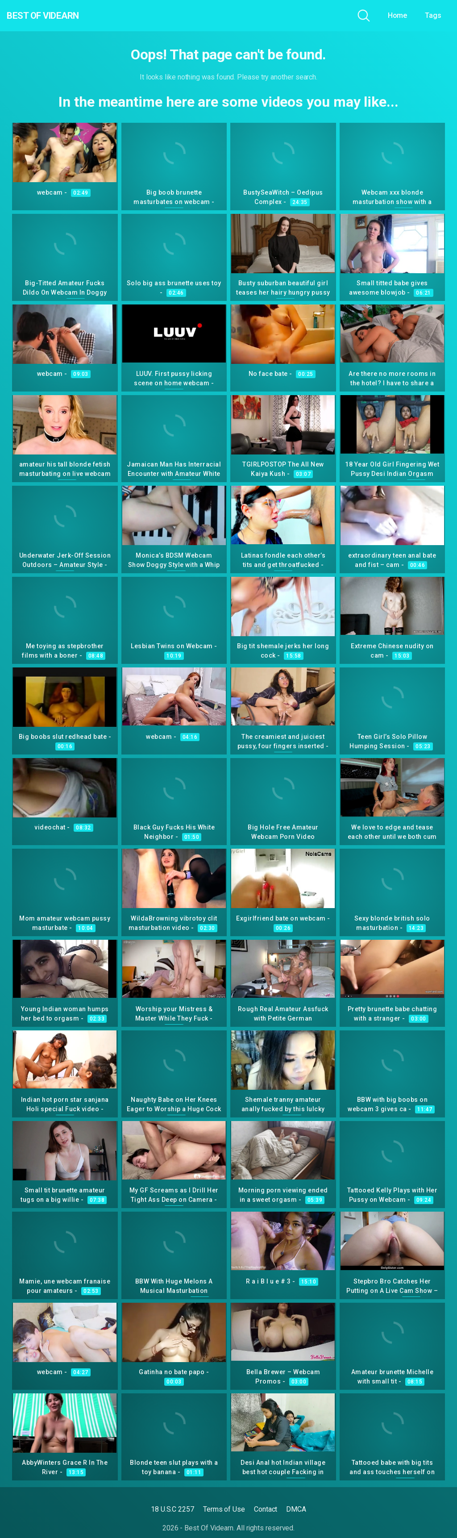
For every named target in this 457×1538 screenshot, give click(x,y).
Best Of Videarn (57, 15)
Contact (265, 1509)
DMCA (296, 1509)
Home (397, 15)
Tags (433, 15)
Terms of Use (224, 1509)
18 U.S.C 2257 (172, 1509)
